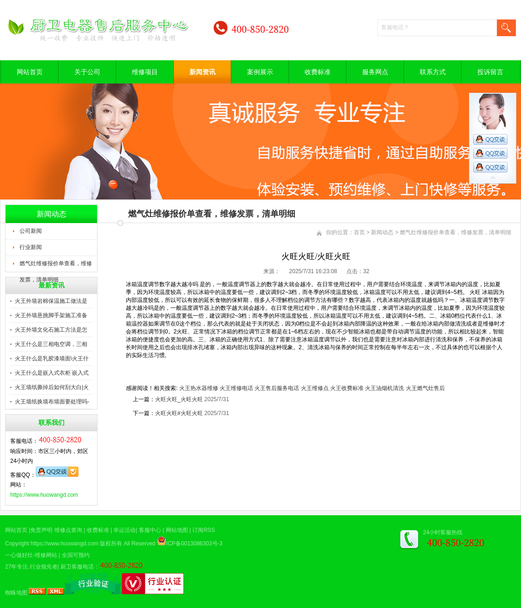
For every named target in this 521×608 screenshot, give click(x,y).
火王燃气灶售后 (425, 388)
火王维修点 (315, 388)
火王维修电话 (236, 388)
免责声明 (41, 530)
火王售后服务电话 (276, 388)
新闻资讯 (202, 72)
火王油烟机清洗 (384, 388)
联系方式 (433, 72)
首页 (359, 232)
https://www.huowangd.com (44, 495)
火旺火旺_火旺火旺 (179, 399)
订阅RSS (203, 530)
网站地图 (177, 530)
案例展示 (260, 72)
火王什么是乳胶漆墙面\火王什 (52, 358)
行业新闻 (31, 247)
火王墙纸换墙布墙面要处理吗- (52, 401)
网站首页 (30, 72)
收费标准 (318, 72)
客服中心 (150, 530)
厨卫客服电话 (77, 566)
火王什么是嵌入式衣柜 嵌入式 (52, 373)
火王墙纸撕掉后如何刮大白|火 (52, 387)
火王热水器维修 (198, 388)
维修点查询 (68, 530)
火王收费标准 (347, 388)
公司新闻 (31, 231)
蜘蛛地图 (16, 592)
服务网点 (375, 72)
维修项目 (145, 72)
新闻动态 (382, 232)
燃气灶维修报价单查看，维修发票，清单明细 (56, 266)
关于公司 (87, 72)
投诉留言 (490, 72)
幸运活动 (124, 530)
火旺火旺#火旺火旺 (179, 413)
